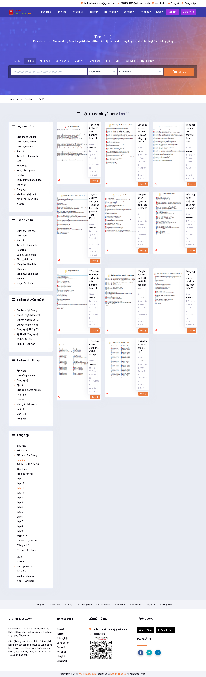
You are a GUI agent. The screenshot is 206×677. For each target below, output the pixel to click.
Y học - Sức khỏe (23, 581)
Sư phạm (19, 175)
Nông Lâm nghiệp (24, 170)
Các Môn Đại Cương (25, 310)
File (108, 61)
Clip (118, 61)
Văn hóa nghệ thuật (25, 194)
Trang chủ (46, 11)
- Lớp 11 (20, 488)
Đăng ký (173, 3)
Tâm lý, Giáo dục (23, 259)
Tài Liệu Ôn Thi (22, 339)
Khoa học (20, 235)
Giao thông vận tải (24, 137)
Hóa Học (19, 395)
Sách (17, 557)
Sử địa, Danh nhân (24, 254)
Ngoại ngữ (20, 165)
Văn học (19, 278)
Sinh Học (19, 414)
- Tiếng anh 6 (22, 545)
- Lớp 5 (19, 512)
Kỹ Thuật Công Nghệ (25, 334)
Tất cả (17, 61)
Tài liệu (94, 12)
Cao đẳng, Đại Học (24, 375)
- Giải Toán (21, 469)
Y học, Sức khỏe (23, 283)
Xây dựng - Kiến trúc (25, 199)
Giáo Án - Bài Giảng (25, 455)
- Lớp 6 (19, 516)
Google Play (165, 630)
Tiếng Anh (20, 571)
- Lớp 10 (20, 483)
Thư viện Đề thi (22, 566)
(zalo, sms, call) (134, 3)
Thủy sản (19, 184)
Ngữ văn (19, 409)
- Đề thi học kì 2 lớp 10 (27, 464)
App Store (145, 630)
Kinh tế (18, 151)
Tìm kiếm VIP (77, 11)
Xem (95, 181)
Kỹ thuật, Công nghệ (25, 245)
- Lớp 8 (19, 526)
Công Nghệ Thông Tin (26, 329)
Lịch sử (18, 399)
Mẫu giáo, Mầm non (25, 404)
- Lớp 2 (19, 497)
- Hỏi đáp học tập (25, 473)
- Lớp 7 (19, 521)
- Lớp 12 (20, 493)
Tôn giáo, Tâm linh (24, 264)
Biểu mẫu (19, 446)
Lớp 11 (41, 99)
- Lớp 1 (19, 478)
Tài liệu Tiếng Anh (24, 344)
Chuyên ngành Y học (25, 324)
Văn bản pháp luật (24, 576)
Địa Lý (18, 385)
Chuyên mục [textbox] (125, 71)
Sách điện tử (62, 61)
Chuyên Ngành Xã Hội (26, 320)
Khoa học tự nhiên (24, 141)
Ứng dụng (95, 61)
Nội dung (130, 61)
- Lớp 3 (19, 502)
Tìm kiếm (61, 11)
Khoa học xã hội (23, 146)
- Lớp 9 (19, 531)
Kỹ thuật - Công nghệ (26, 156)
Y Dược (18, 203)
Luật (17, 161)
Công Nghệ (20, 380)
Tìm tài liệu (179, 71)
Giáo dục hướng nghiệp (27, 390)
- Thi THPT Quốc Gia (26, 540)
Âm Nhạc (19, 371)
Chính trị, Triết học (24, 231)
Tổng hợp (28, 99)
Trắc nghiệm (111, 12)
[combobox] (102, 71)
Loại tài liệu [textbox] (95, 71)
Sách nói (129, 12)
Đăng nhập (188, 3)
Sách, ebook (104, 604)
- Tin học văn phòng (26, 550)
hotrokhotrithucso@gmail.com (98, 3)
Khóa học (145, 12)
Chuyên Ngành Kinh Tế (26, 315)
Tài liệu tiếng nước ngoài (27, 180)
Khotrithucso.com (88, 674)
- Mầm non (21, 536)
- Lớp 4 (19, 507)
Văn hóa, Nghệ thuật (25, 274)
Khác (159, 12)
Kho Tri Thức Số (118, 674)
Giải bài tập (20, 450)
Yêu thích (158, 3)
